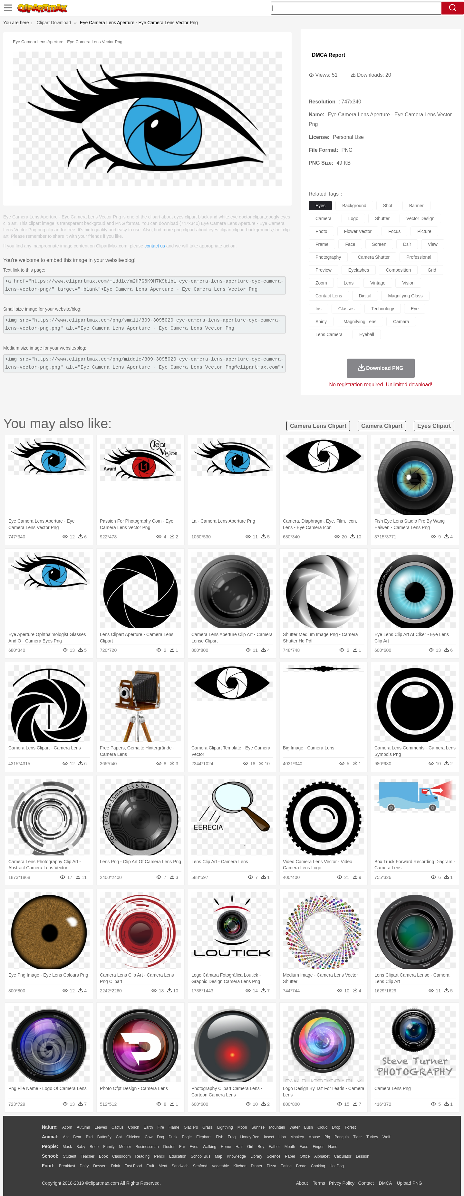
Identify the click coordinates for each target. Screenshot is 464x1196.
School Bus (200, 1156)
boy (261, 1146)
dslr (407, 244)
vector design (420, 218)
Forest (350, 1127)
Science (274, 1156)
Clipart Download (54, 22)
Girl (250, 1146)
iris (318, 308)
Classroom (121, 1156)
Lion (282, 1137)
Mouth (290, 1146)
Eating (286, 1166)
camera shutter (374, 257)
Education (177, 1156)
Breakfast (67, 1166)
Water (294, 1127)
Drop (336, 1127)
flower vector (358, 231)
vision (408, 282)
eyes (320, 205)
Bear (77, 1137)
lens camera (329, 334)
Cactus (117, 1127)
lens (348, 282)
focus (394, 231)
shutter (382, 218)
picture (424, 231)
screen (379, 244)
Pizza (271, 1166)
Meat (163, 1166)
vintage (377, 282)
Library (256, 1156)
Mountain (277, 1127)
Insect (269, 1137)
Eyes (193, 1146)
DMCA (385, 1183)
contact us (154, 245)
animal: (50, 1136)
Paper (290, 1156)
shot (387, 205)
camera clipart (381, 426)
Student (69, 1156)
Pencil (159, 1156)
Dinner (256, 1166)
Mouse (314, 1137)
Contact (366, 1183)
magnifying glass (405, 295)
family (108, 1146)
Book (103, 1156)
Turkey (372, 1137)
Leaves (100, 1127)
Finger (318, 1146)
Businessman (147, 1146)
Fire (160, 1127)
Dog (160, 1137)
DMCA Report (328, 55)
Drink (115, 1166)
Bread (301, 1166)
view (433, 244)
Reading (142, 1156)
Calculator (343, 1156)
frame (321, 244)
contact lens (328, 295)
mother (125, 1146)
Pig (327, 1137)
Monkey (297, 1137)
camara (401, 321)
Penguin (341, 1137)
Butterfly (104, 1137)
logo (353, 218)
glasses (346, 308)
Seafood (200, 1166)
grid (432, 270)
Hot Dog (337, 1166)
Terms (319, 1183)
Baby (80, 1146)
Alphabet (321, 1156)
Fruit (150, 1166)
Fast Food (133, 1166)
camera (323, 218)
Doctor (169, 1146)
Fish (219, 1137)
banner (416, 205)
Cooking (318, 1166)
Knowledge (236, 1156)
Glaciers (191, 1127)
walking (209, 1146)
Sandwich (180, 1166)
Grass (207, 1127)
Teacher (88, 1156)
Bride (94, 1146)
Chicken (133, 1137)
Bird (89, 1137)
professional (418, 257)
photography (328, 257)
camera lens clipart (318, 426)
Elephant (203, 1137)
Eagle (187, 1137)
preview (323, 270)
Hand (332, 1146)
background (354, 205)
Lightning (225, 1127)
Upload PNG (409, 1183)
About (302, 1183)
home (226, 1146)
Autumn (83, 1127)
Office (305, 1156)
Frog (232, 1137)
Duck (173, 1137)
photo (321, 231)
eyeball (366, 334)
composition (398, 270)
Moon (242, 1127)
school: (50, 1156)
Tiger (357, 1137)
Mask (67, 1146)
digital (365, 295)
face (350, 244)
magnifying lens (359, 321)
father (274, 1146)
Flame (174, 1127)
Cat (119, 1137)
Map (218, 1156)
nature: (50, 1127)
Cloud (322, 1127)
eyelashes (358, 270)
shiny (321, 321)
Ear (182, 1146)
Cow (148, 1137)
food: (48, 1165)
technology (382, 308)
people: (50, 1146)
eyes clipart (434, 426)
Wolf (386, 1137)
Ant (66, 1137)
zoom (321, 282)
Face (304, 1146)
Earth (148, 1127)
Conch (133, 1127)
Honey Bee (249, 1137)
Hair (239, 1146)
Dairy (84, 1166)
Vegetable (220, 1166)
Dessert (99, 1166)
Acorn (67, 1127)
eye (415, 308)
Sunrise (258, 1127)
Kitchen (240, 1166)
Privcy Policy (341, 1183)
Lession (362, 1156)
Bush (308, 1127)
